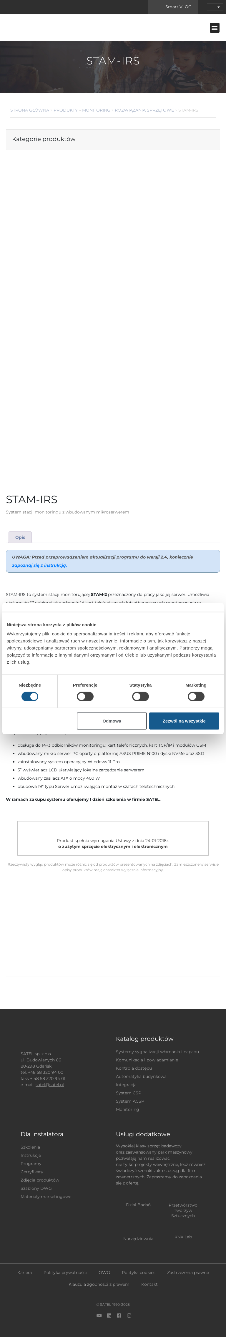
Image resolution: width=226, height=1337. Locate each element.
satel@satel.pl (50, 1084)
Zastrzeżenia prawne (188, 1272)
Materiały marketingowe (46, 1196)
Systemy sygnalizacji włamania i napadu (157, 1051)
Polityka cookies (138, 1272)
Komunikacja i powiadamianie (147, 1060)
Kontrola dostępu (134, 1068)
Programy (31, 1163)
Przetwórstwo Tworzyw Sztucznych (183, 1210)
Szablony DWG (36, 1188)
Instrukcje (31, 1155)
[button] (214, 27)
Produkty (66, 110)
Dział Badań (138, 1204)
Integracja (126, 1084)
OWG (104, 1272)
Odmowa (111, 720)
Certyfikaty (32, 1171)
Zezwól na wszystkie (184, 720)
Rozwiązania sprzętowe (144, 110)
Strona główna (29, 110)
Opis (20, 537)
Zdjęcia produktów (40, 1180)
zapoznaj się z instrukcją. (39, 565)
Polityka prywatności (65, 1272)
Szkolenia (30, 1147)
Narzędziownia (138, 1238)
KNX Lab (183, 1237)
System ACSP (130, 1101)
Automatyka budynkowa (141, 1076)
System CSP (128, 1093)
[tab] (20, 537)
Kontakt (149, 1284)
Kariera (24, 1272)
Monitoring (96, 110)
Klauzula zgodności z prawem (99, 1284)
